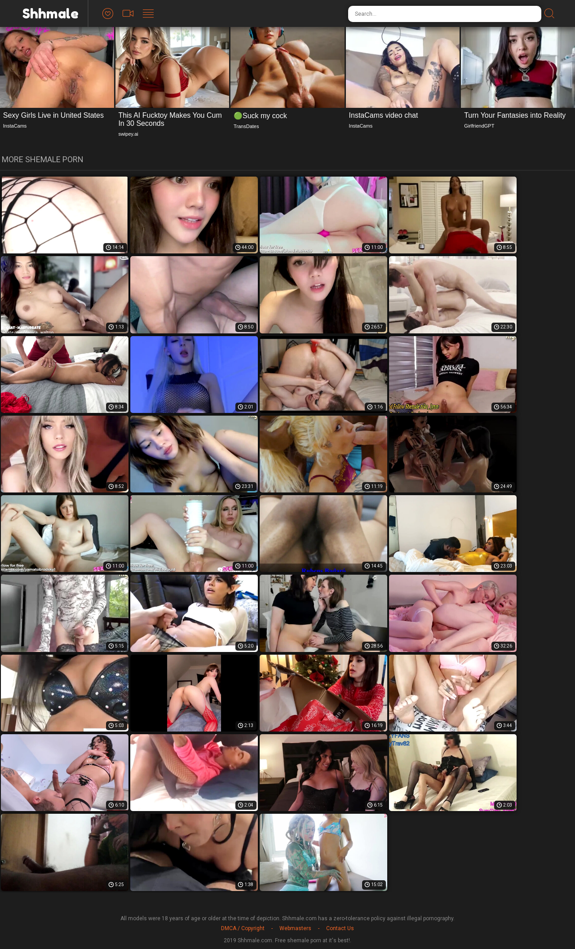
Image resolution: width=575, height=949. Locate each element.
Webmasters (295, 928)
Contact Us (340, 928)
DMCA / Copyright (243, 928)
